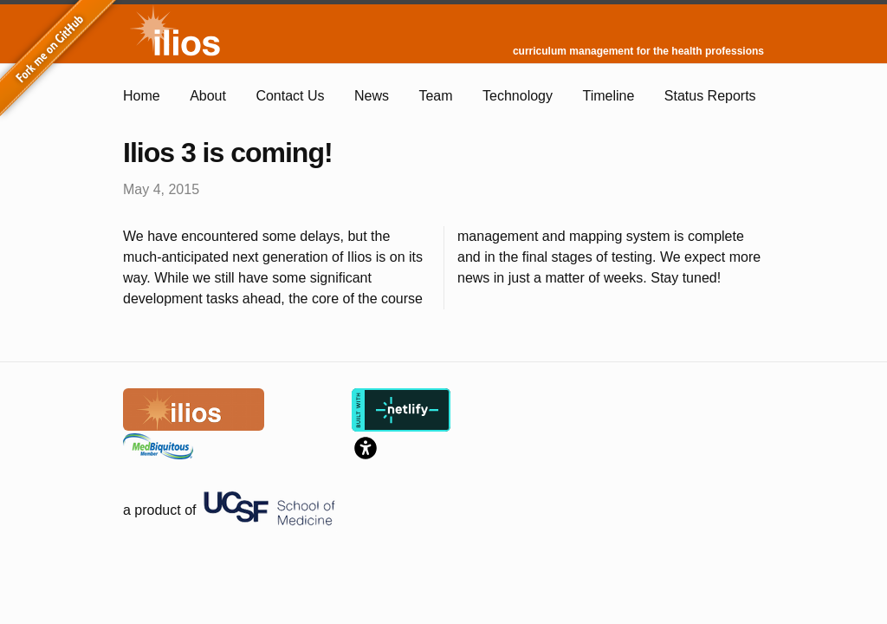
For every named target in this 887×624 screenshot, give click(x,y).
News (371, 95)
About (208, 95)
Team (435, 95)
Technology (517, 95)
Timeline (608, 95)
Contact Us (290, 95)
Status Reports (710, 95)
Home (141, 95)
